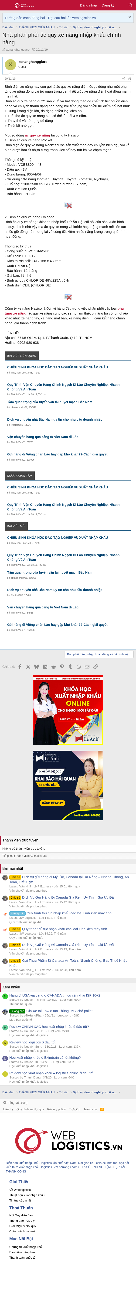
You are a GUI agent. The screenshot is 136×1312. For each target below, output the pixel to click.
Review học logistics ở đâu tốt (32, 1042)
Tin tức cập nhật (20, 1200)
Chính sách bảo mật (22, 1231)
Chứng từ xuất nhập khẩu (26, 1247)
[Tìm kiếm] (130, 5)
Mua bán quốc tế (20, 1019)
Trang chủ (90, 1109)
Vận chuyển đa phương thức (28, 890)
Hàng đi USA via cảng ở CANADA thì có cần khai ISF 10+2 (54, 995)
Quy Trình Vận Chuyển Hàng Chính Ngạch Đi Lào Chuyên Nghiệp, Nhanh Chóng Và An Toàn (63, 387)
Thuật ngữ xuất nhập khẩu (26, 1195)
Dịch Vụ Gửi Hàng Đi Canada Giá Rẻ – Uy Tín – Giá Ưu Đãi (62, 897)
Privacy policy (56, 1109)
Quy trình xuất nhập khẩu (26, 922)
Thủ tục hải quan (20, 1004)
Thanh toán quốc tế (22, 1257)
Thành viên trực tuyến (20, 840)
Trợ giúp (74, 1109)
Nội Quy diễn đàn (21, 1215)
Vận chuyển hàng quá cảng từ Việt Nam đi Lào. (43, 437)
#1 (129, 78)
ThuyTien (15, 372)
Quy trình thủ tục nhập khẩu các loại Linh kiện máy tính (60, 913)
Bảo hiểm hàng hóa (22, 1252)
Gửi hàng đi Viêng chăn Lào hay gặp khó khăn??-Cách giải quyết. (58, 454)
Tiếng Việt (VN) (15, 1102)
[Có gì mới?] (121, 5)
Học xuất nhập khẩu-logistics (28, 1035)
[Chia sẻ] (124, 78)
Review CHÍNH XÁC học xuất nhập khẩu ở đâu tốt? (49, 1027)
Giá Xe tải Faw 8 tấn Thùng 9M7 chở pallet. (51, 1011)
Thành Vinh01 (18, 394)
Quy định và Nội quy (30, 1109)
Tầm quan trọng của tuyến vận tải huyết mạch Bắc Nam (49, 402)
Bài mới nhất (12, 868)
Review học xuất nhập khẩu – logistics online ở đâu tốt (51, 1073)
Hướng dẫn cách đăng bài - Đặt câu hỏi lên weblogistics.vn (50, 18)
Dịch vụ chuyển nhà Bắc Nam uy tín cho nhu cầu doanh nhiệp (54, 419)
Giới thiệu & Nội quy (22, 1226)
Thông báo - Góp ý (21, 1220)
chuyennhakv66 (19, 407)
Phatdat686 (17, 425)
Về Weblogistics (20, 1190)
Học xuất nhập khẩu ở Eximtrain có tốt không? (45, 1057)
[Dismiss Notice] (129, 17)
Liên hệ (8, 1109)
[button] (6, 5)
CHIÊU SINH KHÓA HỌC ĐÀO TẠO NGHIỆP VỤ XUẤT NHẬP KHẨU (57, 367)
